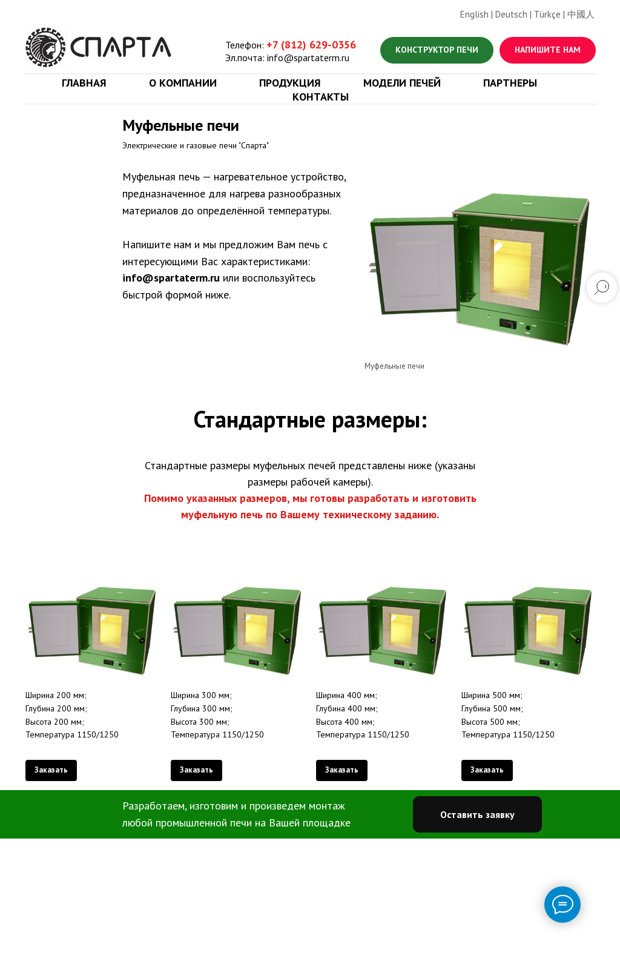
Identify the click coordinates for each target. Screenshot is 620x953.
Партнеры (510, 83)
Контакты (320, 97)
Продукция (290, 83)
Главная (84, 83)
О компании (183, 83)
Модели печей (402, 83)
